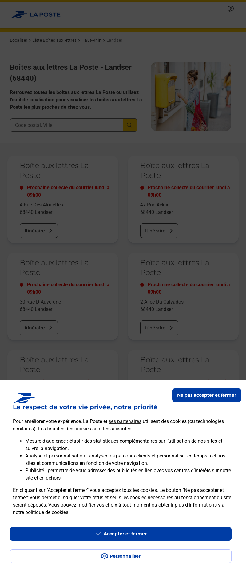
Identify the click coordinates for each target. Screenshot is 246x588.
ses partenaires (125, 421)
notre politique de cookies (40, 512)
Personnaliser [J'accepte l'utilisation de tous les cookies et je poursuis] (125, 556)
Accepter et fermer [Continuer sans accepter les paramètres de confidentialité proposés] (125, 533)
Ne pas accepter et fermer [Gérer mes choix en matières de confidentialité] (206, 395)
